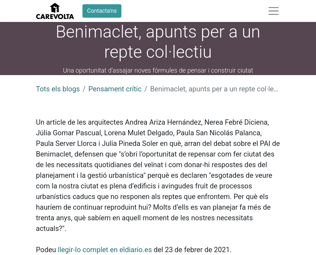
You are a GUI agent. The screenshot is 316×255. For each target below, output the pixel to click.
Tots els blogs (58, 89)
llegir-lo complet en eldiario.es (105, 249)
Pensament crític (115, 89)
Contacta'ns (102, 10)
